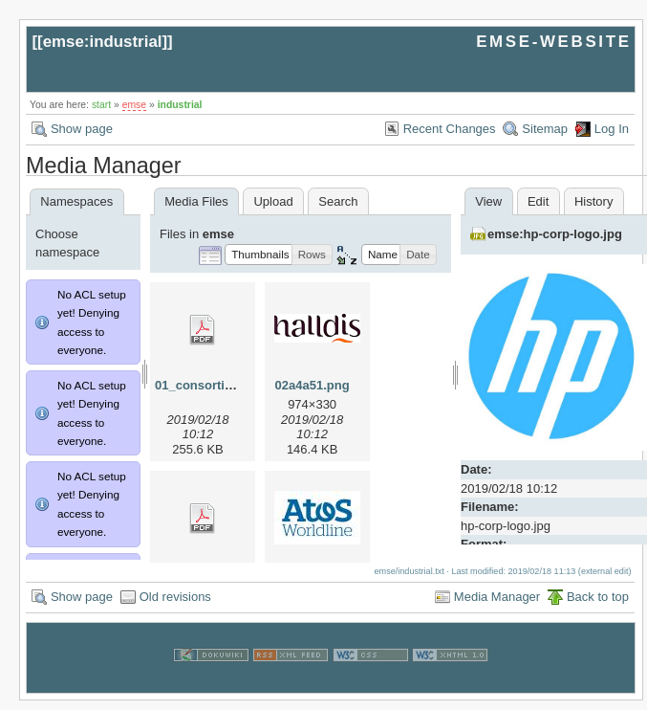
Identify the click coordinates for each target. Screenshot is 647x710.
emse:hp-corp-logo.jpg (554, 234)
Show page (82, 129)
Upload (272, 201)
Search (337, 201)
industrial (180, 105)
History (593, 201)
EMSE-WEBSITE (553, 42)
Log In (611, 129)
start (101, 105)
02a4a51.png (312, 385)
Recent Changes (449, 129)
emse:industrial (102, 42)
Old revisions (175, 606)
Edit (538, 201)
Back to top (598, 606)
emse (134, 105)
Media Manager (497, 606)
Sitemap (545, 129)
